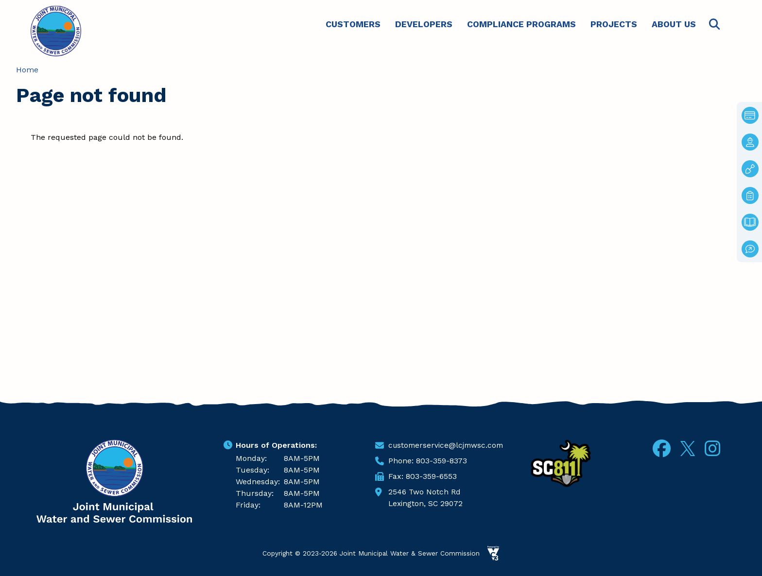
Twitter (687, 447)
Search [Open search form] (714, 24)
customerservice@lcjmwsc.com (448, 445)
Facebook (662, 448)
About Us (674, 24)
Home (27, 69)
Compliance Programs (521, 24)
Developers (423, 24)
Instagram (712, 448)
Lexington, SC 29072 (426, 503)
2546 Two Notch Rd (424, 491)
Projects (613, 24)
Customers (353, 24)
